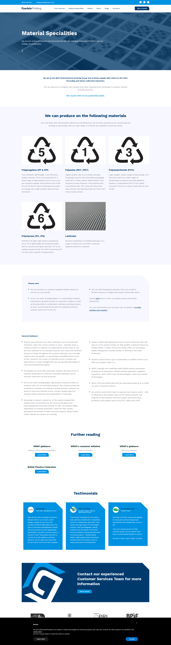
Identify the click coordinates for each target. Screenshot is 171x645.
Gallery (90, 8)
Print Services (59, 8)
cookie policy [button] (37, 632)
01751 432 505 (27, 2)
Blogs (107, 8)
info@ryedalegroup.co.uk (45, 2)
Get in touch (142, 8)
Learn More (41, 455)
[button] (137, 623)
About (98, 8)
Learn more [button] (41, 639)
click (97, 298)
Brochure (116, 8)
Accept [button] (131, 639)
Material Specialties (76, 8)
